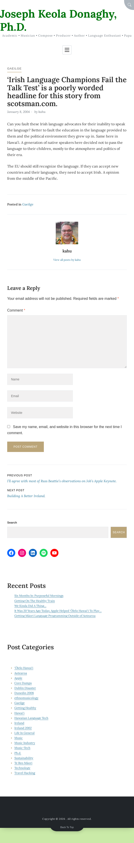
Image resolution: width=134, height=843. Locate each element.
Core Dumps (23, 683)
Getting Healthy (25, 708)
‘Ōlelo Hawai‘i (23, 668)
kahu (41, 112)
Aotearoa (20, 673)
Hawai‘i (19, 713)
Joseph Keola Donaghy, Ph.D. (58, 20)
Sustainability (23, 758)
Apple (18, 678)
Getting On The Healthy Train (34, 601)
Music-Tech (22, 748)
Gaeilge (14, 68)
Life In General (24, 733)
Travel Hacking (24, 773)
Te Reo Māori (23, 763)
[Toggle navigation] (67, 49)
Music (18, 738)
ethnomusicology (26, 698)
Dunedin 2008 (24, 693)
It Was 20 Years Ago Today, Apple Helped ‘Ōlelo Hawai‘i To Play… (58, 611)
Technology (22, 768)
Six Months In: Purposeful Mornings (38, 596)
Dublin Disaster (25, 688)
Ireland (19, 723)
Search (12, 522)
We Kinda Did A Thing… (30, 606)
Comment (16, 310)
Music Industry (24, 743)
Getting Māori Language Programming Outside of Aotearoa (55, 616)
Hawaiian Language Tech (31, 718)
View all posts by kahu (67, 259)
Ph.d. (17, 753)
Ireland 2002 (23, 728)
